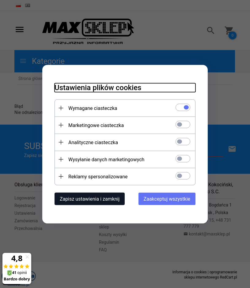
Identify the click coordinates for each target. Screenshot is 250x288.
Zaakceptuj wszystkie (167, 199)
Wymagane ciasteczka (92, 108)
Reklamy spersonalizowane (97, 176)
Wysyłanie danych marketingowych (106, 159)
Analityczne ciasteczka (93, 142)
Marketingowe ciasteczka (96, 125)
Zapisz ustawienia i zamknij (89, 199)
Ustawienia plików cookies (98, 87)
